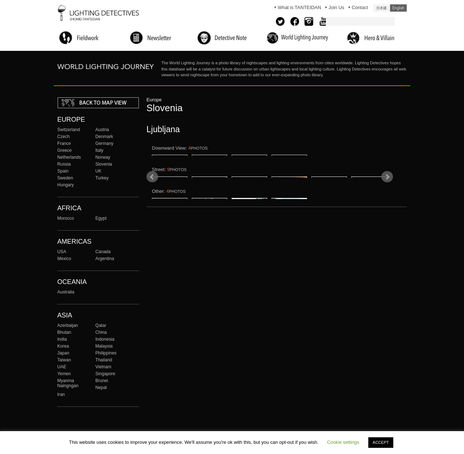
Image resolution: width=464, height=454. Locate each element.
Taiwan (64, 359)
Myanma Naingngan (67, 383)
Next (387, 229)
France (64, 143)
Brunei (101, 380)
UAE (61, 366)
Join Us (336, 7)
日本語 (381, 8)
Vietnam (103, 366)
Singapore (105, 373)
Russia (64, 164)
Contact (360, 7)
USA (61, 251)
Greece (64, 150)
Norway (102, 157)
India (62, 339)
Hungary (65, 184)
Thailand (103, 359)
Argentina (104, 258)
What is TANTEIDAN (299, 7)
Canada (103, 251)
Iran (61, 394)
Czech (63, 136)
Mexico (64, 258)
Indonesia (104, 339)
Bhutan (64, 332)
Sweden (65, 178)
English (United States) (398, 8)
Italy (99, 150)
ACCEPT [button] (381, 442)
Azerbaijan (67, 325)
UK (98, 171)
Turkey (101, 178)
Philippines (105, 353)
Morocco (65, 218)
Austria (102, 129)
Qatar (100, 325)
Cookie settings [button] (343, 442)
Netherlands (69, 157)
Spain (63, 171)
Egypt (101, 218)
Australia (65, 292)
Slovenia (103, 164)
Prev (152, 229)
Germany (104, 143)
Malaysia (104, 346)
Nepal (101, 387)
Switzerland (68, 129)
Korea (63, 346)
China (101, 332)
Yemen (64, 373)
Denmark (104, 136)
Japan (63, 353)
